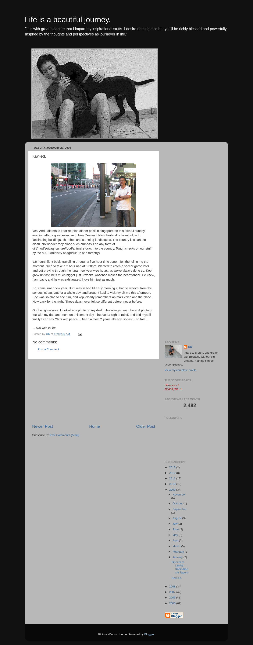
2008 (172, 586)
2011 (172, 478)
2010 (172, 484)
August (177, 518)
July (175, 523)
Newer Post (42, 426)
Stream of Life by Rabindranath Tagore (180, 567)
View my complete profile (180, 370)
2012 (172, 472)
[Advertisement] (93, 391)
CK (190, 347)
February (178, 551)
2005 (172, 603)
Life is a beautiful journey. (68, 19)
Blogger (149, 634)
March (176, 546)
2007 (172, 592)
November (179, 494)
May (175, 534)
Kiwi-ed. (177, 578)
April (175, 540)
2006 (172, 597)
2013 (172, 467)
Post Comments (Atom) (64, 435)
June (175, 529)
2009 (172, 489)
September (179, 509)
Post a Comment (48, 349)
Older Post (145, 426)
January (177, 557)
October (177, 503)
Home (94, 426)
